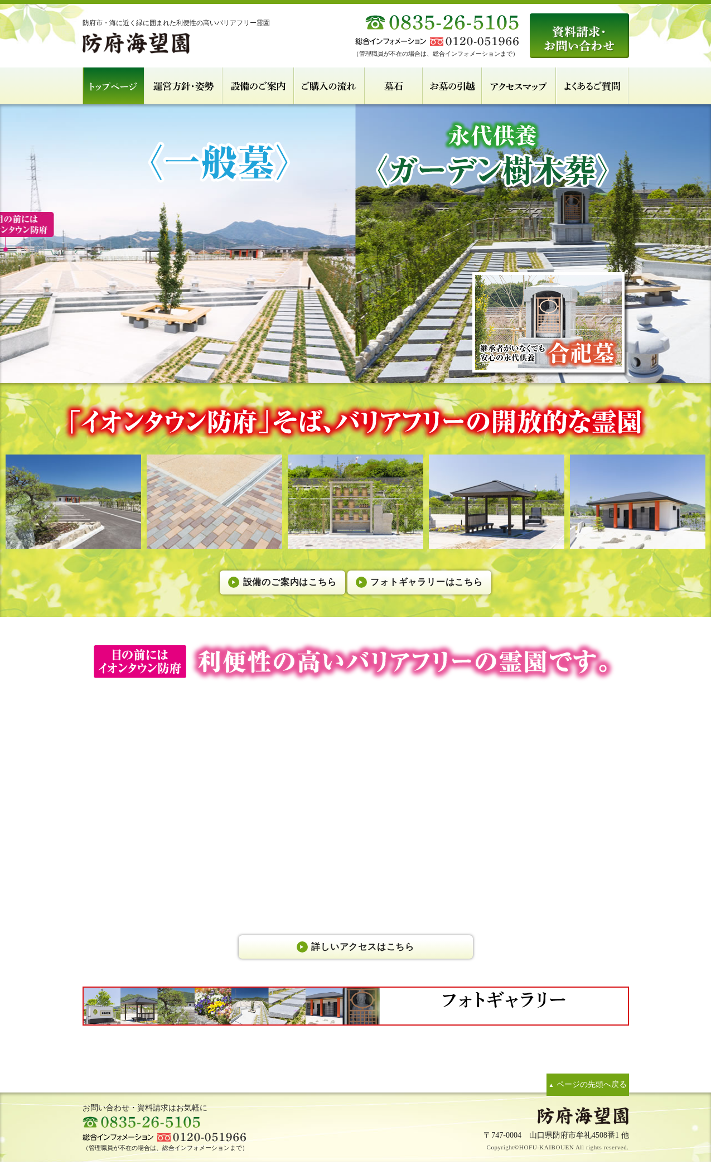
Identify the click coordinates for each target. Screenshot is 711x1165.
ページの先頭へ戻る (580, 1086)
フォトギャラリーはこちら (441, 579)
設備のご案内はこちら (274, 579)
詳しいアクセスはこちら (363, 947)
